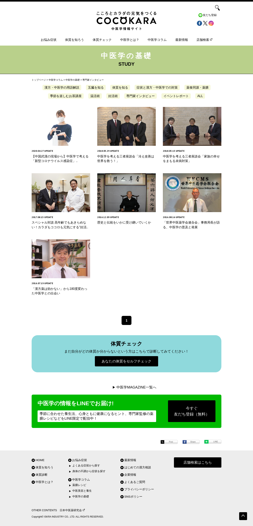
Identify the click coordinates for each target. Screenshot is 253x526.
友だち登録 (210, 15)
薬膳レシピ (79, 485)
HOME (40, 460)
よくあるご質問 (134, 482)
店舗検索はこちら (197, 462)
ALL (200, 96)
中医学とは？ (129, 39)
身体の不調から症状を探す (89, 471)
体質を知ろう (74, 39)
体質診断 (41, 474)
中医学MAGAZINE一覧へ (136, 387)
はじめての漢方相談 (137, 467)
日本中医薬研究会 (72, 510)
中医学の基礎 (80, 496)
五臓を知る (96, 87)
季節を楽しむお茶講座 (66, 96)
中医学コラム (157, 39)
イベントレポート (176, 96)
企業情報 (130, 474)
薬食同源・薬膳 (197, 87)
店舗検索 (204, 39)
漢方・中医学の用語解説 (61, 87)
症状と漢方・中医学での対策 (157, 87)
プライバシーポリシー (139, 489)
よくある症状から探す (86, 465)
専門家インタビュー (140, 96)
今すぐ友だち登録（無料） (192, 411)
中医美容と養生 (82, 490)
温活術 (95, 96)
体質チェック (102, 39)
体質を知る (120, 87)
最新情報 (181, 39)
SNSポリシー (133, 496)
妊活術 (113, 96)
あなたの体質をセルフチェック (126, 361)
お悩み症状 (49, 39)
